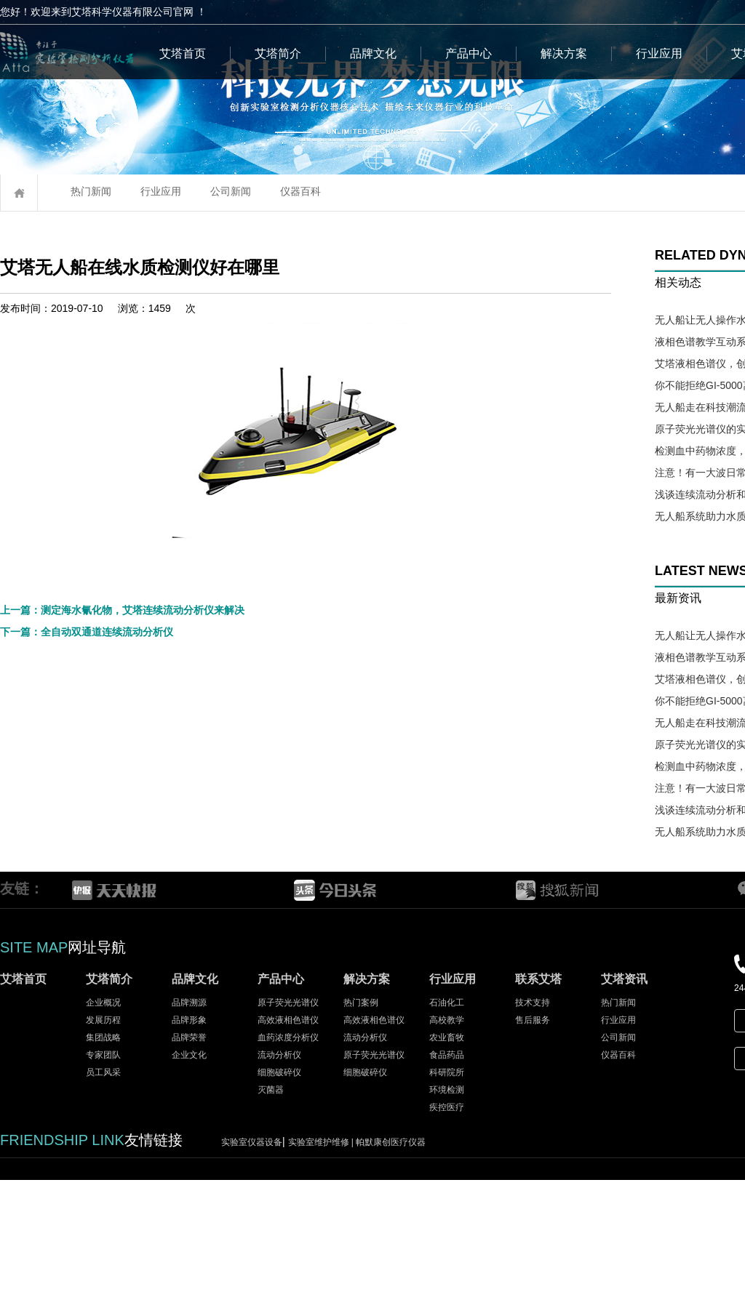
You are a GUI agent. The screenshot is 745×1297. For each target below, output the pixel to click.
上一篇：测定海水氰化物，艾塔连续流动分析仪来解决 (122, 912)
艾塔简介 (278, 53)
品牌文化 (373, 53)
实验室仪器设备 (251, 1259)
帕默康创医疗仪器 (391, 1259)
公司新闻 (230, 191)
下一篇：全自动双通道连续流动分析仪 (86, 934)
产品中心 (468, 53)
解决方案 (564, 53)
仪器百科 (300, 191)
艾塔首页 (182, 53)
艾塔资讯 (624, 1096)
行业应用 (659, 53)
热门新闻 (91, 191)
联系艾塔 (538, 1096)
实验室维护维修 (322, 1259)
